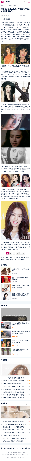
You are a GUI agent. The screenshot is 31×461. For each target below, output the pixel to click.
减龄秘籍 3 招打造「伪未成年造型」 (16, 259)
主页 (8, 5)
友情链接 (27, 448)
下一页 (22, 253)
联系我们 (9, 448)
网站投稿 (21, 448)
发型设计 (12, 5)
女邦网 (24, 15)
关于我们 (3, 448)
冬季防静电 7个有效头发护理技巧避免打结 (17, 257)
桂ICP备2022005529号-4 (18, 457)
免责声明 (15, 448)
